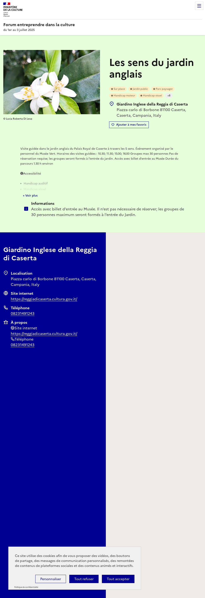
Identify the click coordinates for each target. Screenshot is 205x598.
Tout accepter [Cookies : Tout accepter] (118, 578)
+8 (168, 95)
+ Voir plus (30, 195)
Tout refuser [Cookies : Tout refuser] (84, 578)
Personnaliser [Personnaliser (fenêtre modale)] (50, 578)
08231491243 (22, 313)
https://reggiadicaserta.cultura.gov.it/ (44, 299)
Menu (199, 6)
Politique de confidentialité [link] (26, 587)
